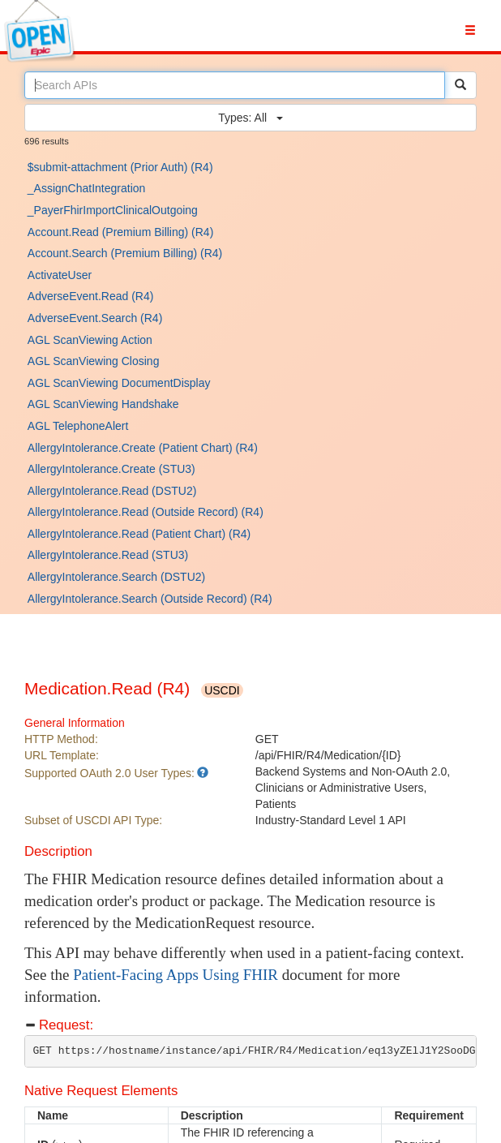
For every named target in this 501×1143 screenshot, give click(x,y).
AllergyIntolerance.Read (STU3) (108, 554)
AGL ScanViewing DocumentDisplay (119, 382)
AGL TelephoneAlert (78, 425)
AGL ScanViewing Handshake (103, 403)
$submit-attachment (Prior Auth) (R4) (120, 167)
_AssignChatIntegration (87, 188)
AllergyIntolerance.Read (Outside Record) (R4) (145, 511)
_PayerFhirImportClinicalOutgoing (113, 210)
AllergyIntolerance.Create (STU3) (111, 468)
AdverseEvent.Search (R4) (95, 318)
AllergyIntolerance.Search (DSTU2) (116, 576)
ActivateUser (60, 275)
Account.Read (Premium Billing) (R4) (121, 232)
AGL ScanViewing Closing (94, 361)
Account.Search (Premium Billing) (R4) (125, 253)
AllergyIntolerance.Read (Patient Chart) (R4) (139, 533)
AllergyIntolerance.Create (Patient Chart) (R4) (143, 447)
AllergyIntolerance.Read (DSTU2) (112, 490)
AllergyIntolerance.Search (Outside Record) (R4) (150, 598)
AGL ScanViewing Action (90, 339)
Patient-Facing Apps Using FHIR (175, 974)
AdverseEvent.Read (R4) (91, 296)
